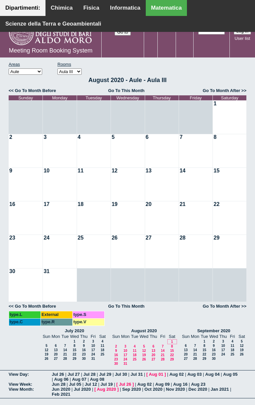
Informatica (125, 8)
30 (12, 271)
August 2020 (144, 330)
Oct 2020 (153, 389)
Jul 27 (73, 374)
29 (216, 238)
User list (242, 38)
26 (115, 238)
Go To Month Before (35, 90)
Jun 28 (58, 384)
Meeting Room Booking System (50, 50)
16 (12, 204)
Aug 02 (176, 374)
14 (183, 170)
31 (46, 271)
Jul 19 (107, 384)
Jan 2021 (220, 389)
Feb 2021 (61, 394)
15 (216, 170)
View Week (20, 384)
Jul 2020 (82, 389)
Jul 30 (121, 374)
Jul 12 (91, 384)
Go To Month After (221, 90)
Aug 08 (97, 379)
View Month (21, 389)
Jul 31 (136, 374)
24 (46, 238)
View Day (18, 374)
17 (46, 204)
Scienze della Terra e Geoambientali (53, 24)
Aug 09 (162, 384)
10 (46, 170)
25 (81, 238)
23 (12, 238)
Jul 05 (75, 384)
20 (149, 204)
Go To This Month (126, 90)
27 (149, 238)
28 (183, 238)
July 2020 (74, 330)
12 (115, 170)
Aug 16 (180, 384)
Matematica (166, 8)
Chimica (62, 8)
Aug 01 (156, 374)
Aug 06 (61, 379)
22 (216, 204)
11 (81, 170)
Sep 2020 (131, 389)
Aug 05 (230, 374)
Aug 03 (194, 374)
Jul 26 (58, 374)
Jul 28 (89, 374)
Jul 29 (105, 374)
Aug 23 (198, 384)
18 (81, 204)
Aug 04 (212, 374)
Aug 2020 (106, 389)
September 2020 (213, 330)
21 (183, 204)
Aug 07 (79, 379)
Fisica (91, 8)
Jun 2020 (61, 389)
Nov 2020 (175, 389)
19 (115, 204)
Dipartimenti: (22, 8)
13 (149, 170)
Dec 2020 (198, 389)
